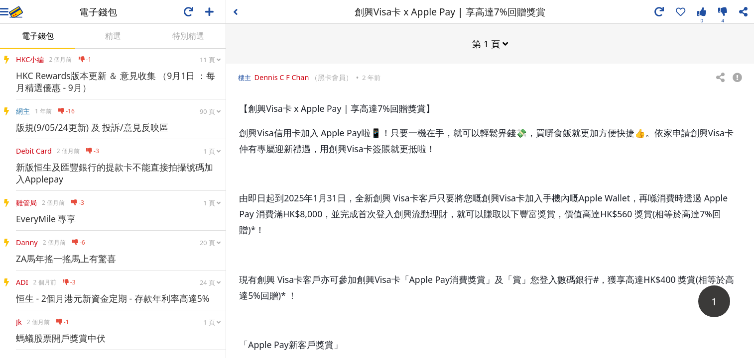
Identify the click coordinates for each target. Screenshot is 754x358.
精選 (113, 35)
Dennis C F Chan (281, 77)
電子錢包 (38, 35)
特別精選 (188, 35)
